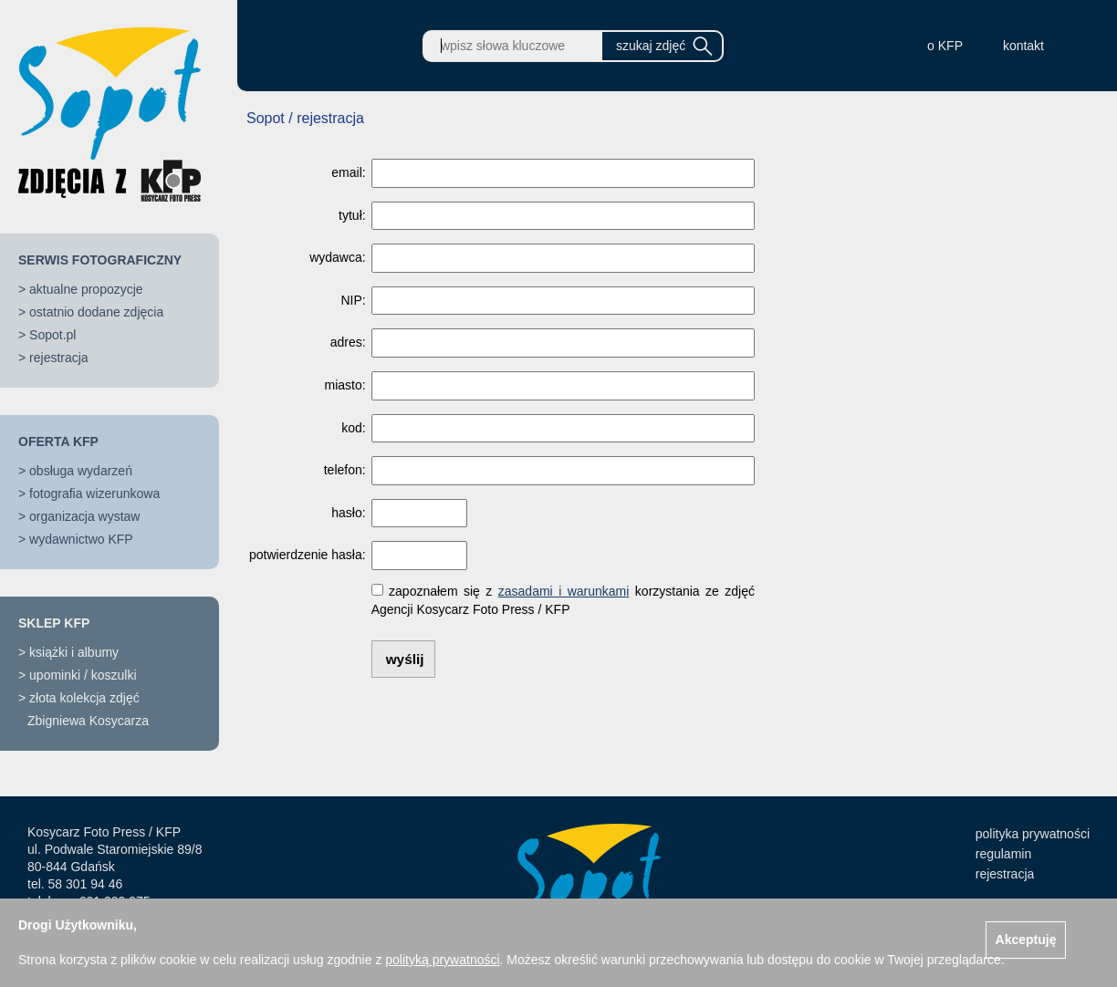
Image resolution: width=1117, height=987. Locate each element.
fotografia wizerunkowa (94, 493)
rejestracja (59, 357)
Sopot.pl (52, 334)
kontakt (1023, 45)
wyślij (405, 659)
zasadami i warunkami (564, 591)
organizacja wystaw (84, 516)
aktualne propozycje (86, 289)
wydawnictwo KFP (81, 539)
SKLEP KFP (53, 623)
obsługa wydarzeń (80, 470)
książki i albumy (74, 652)
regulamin (1003, 854)
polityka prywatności (1033, 833)
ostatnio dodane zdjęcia (96, 312)
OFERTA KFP (58, 441)
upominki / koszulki (83, 675)
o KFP (945, 45)
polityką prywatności (442, 959)
